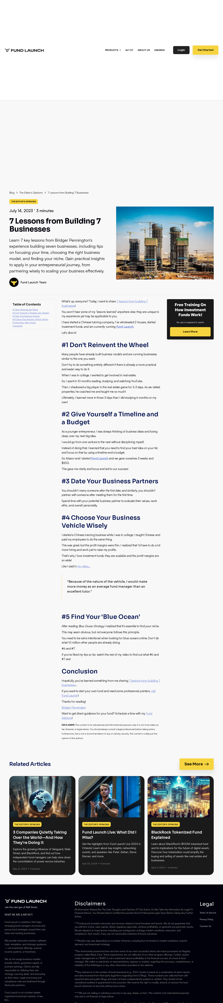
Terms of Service (208, 912)
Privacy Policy (206, 919)
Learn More (190, 331)
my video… (83, 566)
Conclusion (17, 326)
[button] (113, 50)
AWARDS (159, 50)
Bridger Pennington (74, 707)
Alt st (129, 50)
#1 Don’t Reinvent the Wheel (25, 310)
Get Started (205, 50)
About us (144, 50)
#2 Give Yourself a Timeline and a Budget (31, 313)
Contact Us (205, 926)
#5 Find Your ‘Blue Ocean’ (24, 323)
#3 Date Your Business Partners (26, 316)
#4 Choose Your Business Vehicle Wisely (30, 319)
